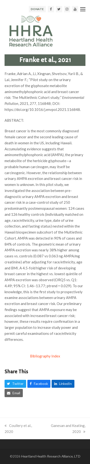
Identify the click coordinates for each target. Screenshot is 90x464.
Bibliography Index (45, 356)
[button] (82, 9)
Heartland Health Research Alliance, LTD (50, 456)
